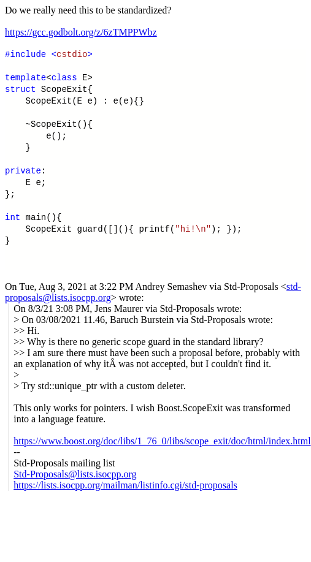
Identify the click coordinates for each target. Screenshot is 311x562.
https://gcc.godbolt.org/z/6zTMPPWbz (81, 32)
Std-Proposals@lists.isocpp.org (74, 474)
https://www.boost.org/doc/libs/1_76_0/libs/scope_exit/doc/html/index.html (161, 441)
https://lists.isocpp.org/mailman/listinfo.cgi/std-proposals (125, 485)
